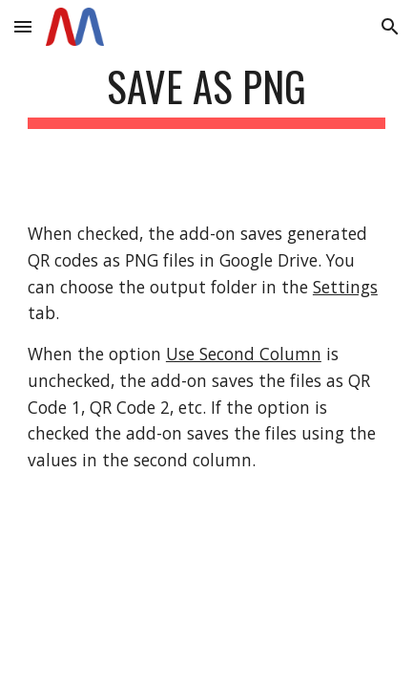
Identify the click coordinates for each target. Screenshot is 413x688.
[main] (206, 95)
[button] (23, 26)
